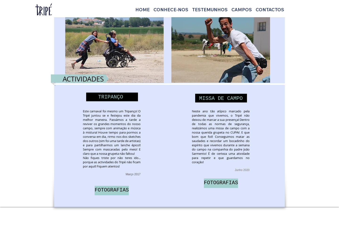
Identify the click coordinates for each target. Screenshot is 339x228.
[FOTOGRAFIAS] (112, 190)
